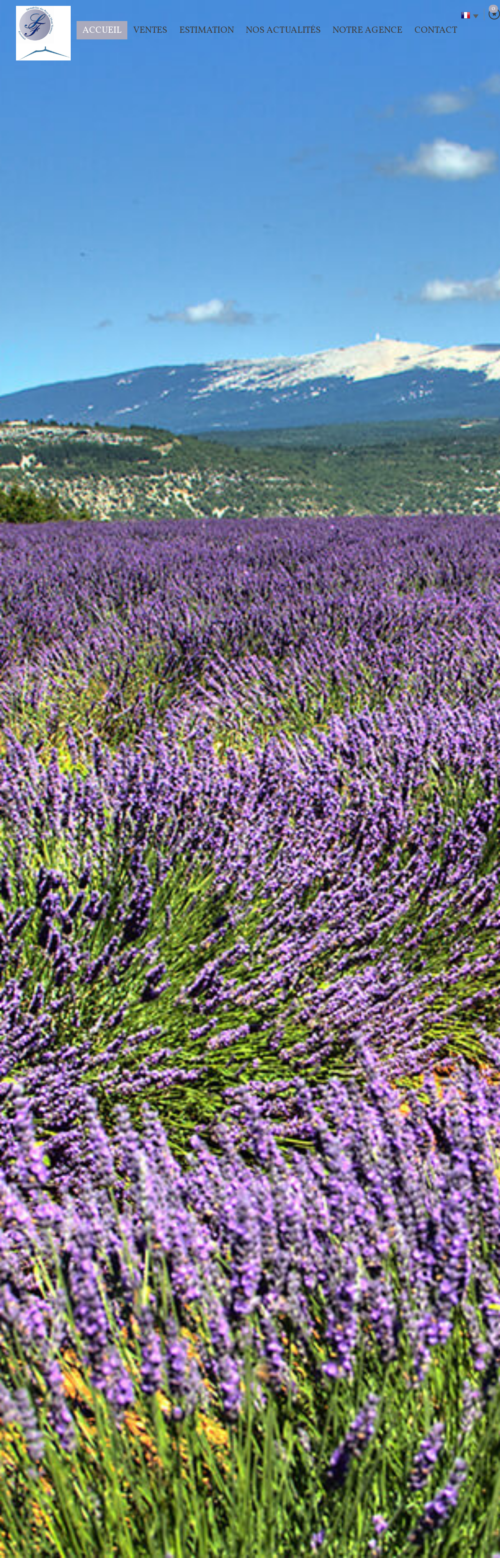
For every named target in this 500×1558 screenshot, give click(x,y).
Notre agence (367, 30)
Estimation (206, 30)
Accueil (101, 30)
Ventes (150, 30)
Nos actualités (283, 30)
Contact (435, 30)
